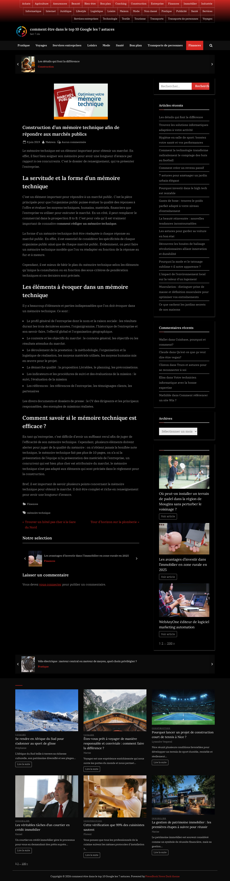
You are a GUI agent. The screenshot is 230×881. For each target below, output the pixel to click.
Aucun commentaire (74, 142)
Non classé (150, 11)
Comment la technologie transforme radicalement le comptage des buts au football (183, 155)
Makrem (51, 142)
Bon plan (105, 3)
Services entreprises (86, 18)
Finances (173, 3)
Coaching (120, 3)
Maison (124, 11)
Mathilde (165, 395)
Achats (26, 3)
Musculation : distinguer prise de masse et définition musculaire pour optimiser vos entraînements (184, 292)
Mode (136, 11)
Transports (157, 18)
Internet (51, 11)
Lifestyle (81, 11)
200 (169, 643)
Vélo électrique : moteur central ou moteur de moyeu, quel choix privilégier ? (87, 661)
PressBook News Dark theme (162, 876)
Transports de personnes (183, 18)
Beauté (76, 3)
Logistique (97, 11)
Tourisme (140, 18)
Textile (126, 18)
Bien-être (90, 3)
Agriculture (42, 3)
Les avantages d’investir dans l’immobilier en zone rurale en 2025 (86, 555)
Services (207, 11)
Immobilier (190, 3)
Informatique (33, 11)
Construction (138, 3)
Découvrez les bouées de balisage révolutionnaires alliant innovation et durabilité (183, 249)
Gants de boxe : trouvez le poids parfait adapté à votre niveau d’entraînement (181, 206)
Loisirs (111, 11)
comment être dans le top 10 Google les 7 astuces (72, 29)
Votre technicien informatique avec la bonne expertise (178, 382)
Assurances (60, 3)
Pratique (167, 11)
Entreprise (157, 3)
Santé (194, 11)
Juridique (66, 11)
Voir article (168, 516)
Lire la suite (23, 764)
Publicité (181, 11)
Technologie (110, 18)
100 (24, 863)
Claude (164, 352)
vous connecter (50, 584)
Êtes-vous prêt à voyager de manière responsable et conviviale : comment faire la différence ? (114, 743)
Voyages (207, 18)
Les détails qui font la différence (59, 61)
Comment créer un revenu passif (181, 168)
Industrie (206, 3)
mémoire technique (38, 512)
